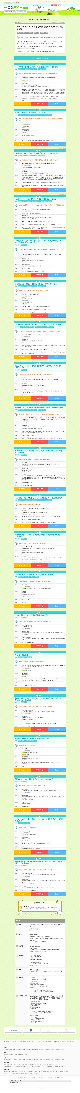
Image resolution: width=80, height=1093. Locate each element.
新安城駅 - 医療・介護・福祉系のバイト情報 (48, 1064)
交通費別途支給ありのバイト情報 (24, 1059)
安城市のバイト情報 (8, 1049)
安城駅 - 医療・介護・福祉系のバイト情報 (30, 1064)
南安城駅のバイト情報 (59, 1049)
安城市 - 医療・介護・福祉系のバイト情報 (12, 1064)
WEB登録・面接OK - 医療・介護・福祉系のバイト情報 (14, 1071)
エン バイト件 (15, 2)
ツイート (49, 1031)
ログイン (59, 5)
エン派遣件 (8, 2)
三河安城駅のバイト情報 (49, 1049)
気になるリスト (10, 11)
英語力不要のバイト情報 (37, 1059)
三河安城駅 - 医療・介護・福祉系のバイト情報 (35, 1066)
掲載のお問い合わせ (58, 1077)
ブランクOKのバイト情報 (48, 1059)
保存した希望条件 (22, 11)
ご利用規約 (33, 1077)
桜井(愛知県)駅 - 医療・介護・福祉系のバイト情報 (15, 1066)
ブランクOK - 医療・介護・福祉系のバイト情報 (14, 1073)
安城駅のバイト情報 (17, 1049)
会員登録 (54, 5)
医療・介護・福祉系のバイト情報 (10, 1054)
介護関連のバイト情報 (22, 1054)
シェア (31, 1031)
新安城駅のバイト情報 (26, 1049)
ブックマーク (66, 1031)
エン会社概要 (50, 1077)
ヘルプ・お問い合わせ (41, 1077)
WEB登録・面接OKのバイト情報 (10, 1059)
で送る (14, 1030)
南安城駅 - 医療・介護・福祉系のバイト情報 (54, 1066)
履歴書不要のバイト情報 (59, 1059)
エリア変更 (31, 7)
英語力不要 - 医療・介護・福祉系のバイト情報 (59, 1071)
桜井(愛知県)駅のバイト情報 (37, 1049)
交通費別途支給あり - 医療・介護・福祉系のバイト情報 (38, 1071)
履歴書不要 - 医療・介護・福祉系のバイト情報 (34, 1073)
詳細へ (57, 103)
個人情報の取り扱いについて (23, 1077)
